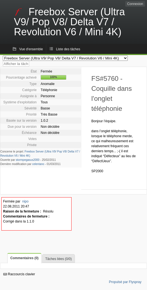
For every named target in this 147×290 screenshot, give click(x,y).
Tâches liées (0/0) (58, 259)
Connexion (135, 4)
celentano (38, 164)
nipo (25, 201)
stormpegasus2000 (28, 159)
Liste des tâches (68, 49)
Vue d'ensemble (31, 49)
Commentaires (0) (24, 258)
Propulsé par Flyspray (125, 282)
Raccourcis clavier (19, 274)
